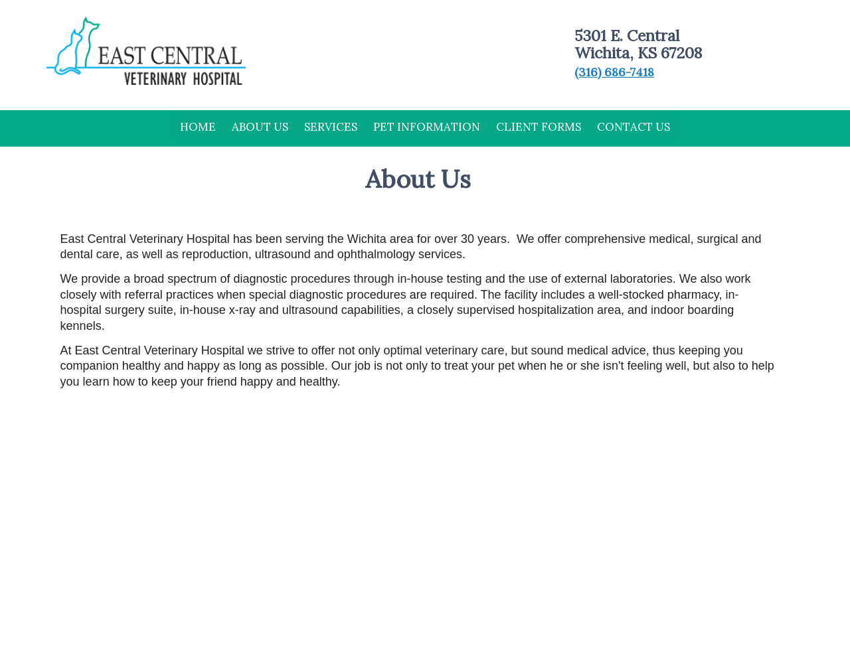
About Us (260, 126)
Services (330, 126)
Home (198, 126)
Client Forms (538, 126)
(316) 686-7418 (614, 72)
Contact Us (633, 126)
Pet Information (426, 126)
